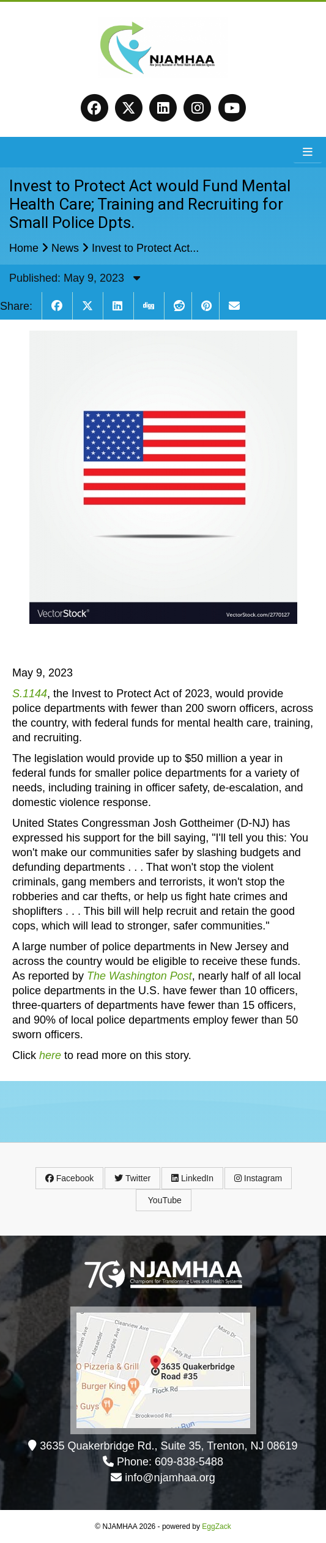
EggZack (216, 1526)
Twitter (132, 1178)
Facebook (69, 1178)
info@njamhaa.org (170, 1478)
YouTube (164, 1200)
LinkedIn (192, 1178)
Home (24, 248)
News (65, 248)
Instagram (258, 1178)
